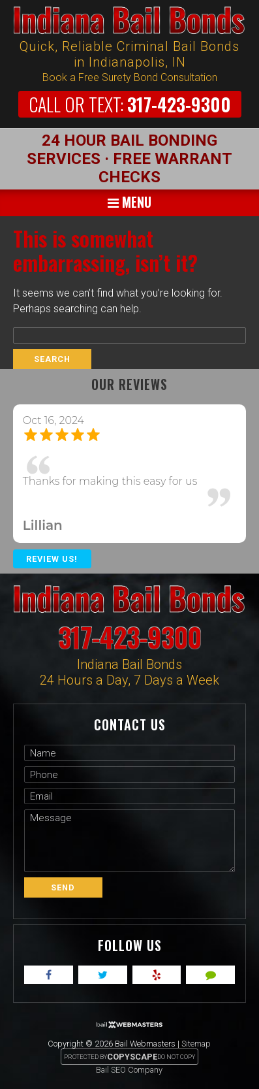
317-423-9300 (130, 104)
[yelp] (156, 975)
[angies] (210, 975)
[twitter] (102, 975)
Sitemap (196, 1043)
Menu (129, 202)
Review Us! (52, 559)
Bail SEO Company (129, 1070)
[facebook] (48, 975)
